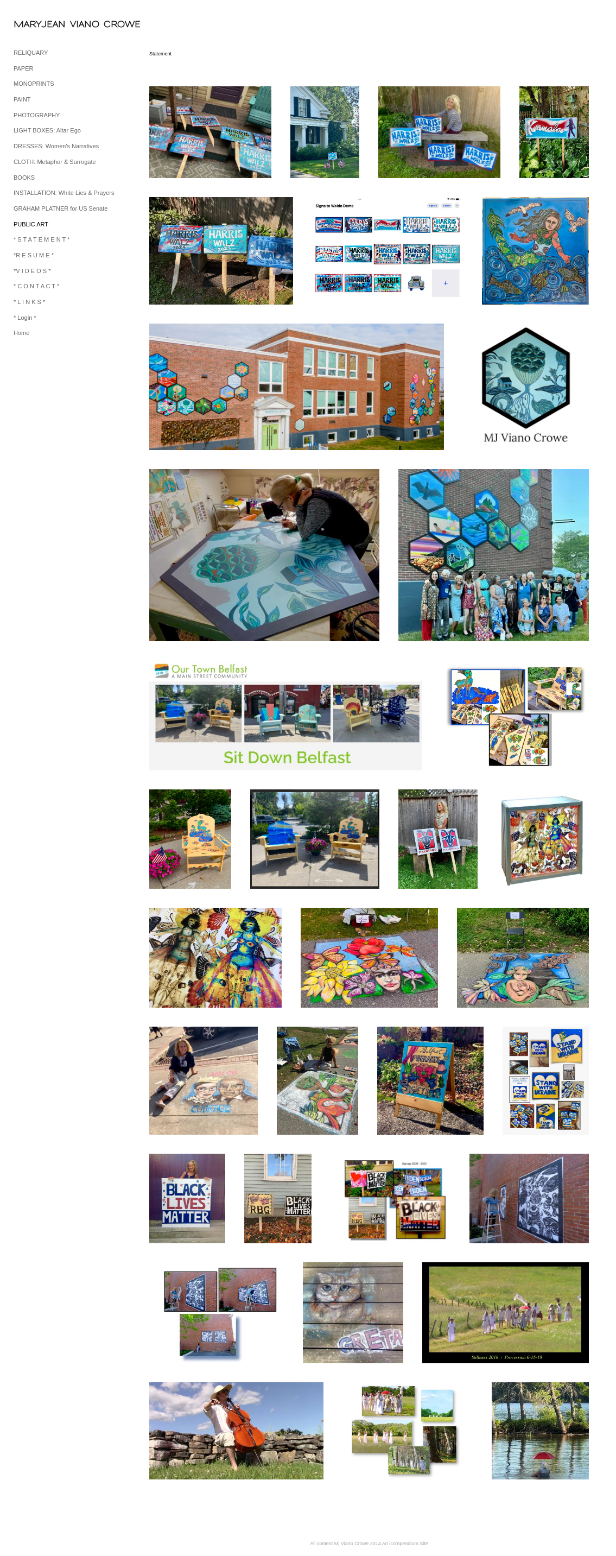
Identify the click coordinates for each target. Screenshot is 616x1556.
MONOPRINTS (34, 83)
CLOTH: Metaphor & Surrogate (55, 162)
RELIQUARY (31, 52)
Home (21, 333)
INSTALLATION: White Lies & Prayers (64, 192)
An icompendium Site (405, 1543)
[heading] (41, 24)
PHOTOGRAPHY (37, 115)
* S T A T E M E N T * (41, 239)
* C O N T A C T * (36, 286)
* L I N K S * (29, 302)
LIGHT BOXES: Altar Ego (47, 130)
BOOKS (24, 177)
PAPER (23, 68)
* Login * (25, 317)
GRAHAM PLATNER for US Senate (60, 208)
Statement (160, 53)
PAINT (22, 99)
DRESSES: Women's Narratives (56, 146)
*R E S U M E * (34, 255)
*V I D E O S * (32, 271)
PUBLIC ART (31, 224)
